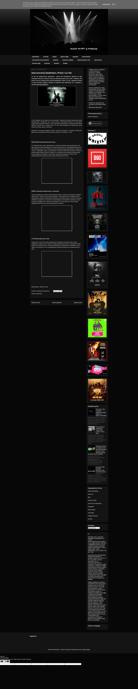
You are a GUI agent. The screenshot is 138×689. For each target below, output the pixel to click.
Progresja (91, 506)
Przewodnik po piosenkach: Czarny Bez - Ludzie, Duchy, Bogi (100, 430)
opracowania (86, 56)
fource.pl (90, 494)
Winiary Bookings (93, 491)
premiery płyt (36, 63)
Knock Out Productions (95, 503)
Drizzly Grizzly (92, 500)
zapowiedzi (35, 56)
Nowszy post (36, 302)
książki (65, 63)
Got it (113, 4)
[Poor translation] (7, 661)
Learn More (106, 4)
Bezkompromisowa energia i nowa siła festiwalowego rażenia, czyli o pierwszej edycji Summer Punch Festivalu (97, 450)
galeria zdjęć (65, 56)
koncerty (47, 63)
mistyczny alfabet (67, 60)
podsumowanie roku (83, 60)
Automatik (91, 513)
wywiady (75, 56)
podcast (56, 63)
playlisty (55, 60)
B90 (89, 497)
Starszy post (78, 302)
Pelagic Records (93, 516)
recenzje (45, 56)
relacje (54, 56)
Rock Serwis (91, 509)
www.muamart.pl (93, 116)
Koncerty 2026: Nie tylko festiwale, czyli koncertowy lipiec (101, 469)
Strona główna (57, 302)
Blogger (88, 649)
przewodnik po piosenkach (40, 60)
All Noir (90, 519)
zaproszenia (98, 60)
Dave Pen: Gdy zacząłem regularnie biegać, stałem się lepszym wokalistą (101, 412)
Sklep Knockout (44, 287)
